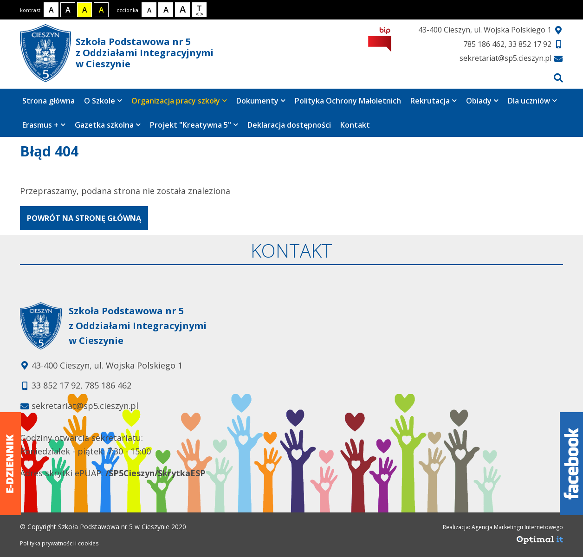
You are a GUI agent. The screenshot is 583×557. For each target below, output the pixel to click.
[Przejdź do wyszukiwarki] (558, 77)
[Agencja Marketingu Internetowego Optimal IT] (540, 542)
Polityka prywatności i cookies (59, 543)
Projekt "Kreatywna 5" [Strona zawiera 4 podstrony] (194, 125)
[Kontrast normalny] (51, 9)
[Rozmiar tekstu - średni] (165, 9)
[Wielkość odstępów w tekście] (199, 9)
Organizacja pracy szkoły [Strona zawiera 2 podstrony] (179, 101)
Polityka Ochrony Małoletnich (348, 101)
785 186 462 (484, 44)
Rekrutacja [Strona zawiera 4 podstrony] (433, 101)
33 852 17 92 (529, 44)
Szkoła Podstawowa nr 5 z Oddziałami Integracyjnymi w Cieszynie (117, 53)
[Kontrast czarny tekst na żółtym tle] (84, 9)
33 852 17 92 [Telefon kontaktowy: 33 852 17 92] (56, 385)
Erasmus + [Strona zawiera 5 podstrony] (43, 125)
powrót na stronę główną (84, 218)
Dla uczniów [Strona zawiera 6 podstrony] (532, 101)
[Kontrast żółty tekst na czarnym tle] (101, 9)
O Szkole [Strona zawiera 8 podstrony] (103, 101)
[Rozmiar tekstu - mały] (149, 9)
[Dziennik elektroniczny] (10, 463)
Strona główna (48, 101)
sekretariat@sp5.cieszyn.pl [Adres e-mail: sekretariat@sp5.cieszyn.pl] (85, 405)
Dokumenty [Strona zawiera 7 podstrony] (260, 101)
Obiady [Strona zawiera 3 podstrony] (482, 101)
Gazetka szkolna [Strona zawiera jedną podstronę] (108, 125)
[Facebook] (571, 463)
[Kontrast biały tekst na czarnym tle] (67, 9)
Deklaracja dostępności (289, 125)
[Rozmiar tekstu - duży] (182, 9)
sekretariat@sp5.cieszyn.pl (505, 58)
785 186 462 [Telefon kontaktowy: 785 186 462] (108, 385)
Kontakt (355, 125)
